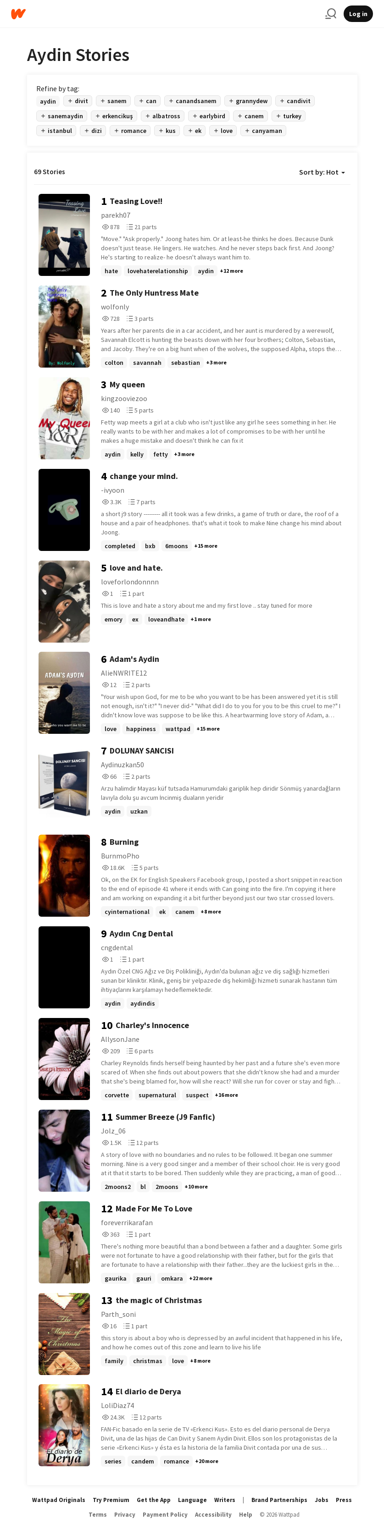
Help (245, 1514)
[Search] (330, 13)
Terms (98, 1514)
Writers (224, 1500)
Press (344, 1500)
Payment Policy (165, 1514)
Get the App (154, 1500)
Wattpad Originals (58, 1500)
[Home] (164, 14)
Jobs (321, 1500)
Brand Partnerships (279, 1500)
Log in (358, 14)
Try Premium (111, 1500)
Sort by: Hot (322, 171)
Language (192, 1500)
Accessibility (213, 1514)
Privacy (124, 1514)
